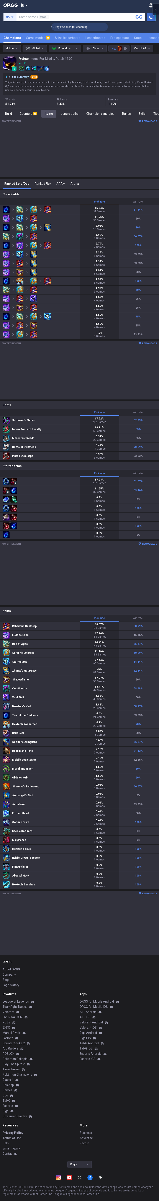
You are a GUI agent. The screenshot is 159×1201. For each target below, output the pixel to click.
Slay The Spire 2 (14, 1064)
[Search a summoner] (138, 17)
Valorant (8, 1012)
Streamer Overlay (15, 1116)
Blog (6, 979)
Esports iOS (87, 1059)
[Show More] (24, 5)
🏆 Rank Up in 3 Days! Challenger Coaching (79, 26)
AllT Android (88, 1012)
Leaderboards (95, 38)
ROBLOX (8, 1053)
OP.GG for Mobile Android (97, 1001)
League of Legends (16, 1001)
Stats (138, 38)
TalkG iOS (86, 1048)
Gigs (5, 1111)
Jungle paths (70, 113)
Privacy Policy (13, 1132)
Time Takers (11, 1069)
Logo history (11, 985)
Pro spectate (119, 38)
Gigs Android (88, 1033)
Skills (142, 113)
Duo (5, 1095)
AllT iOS (85, 1017)
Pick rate (99, 201)
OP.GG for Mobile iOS (94, 1006)
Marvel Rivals (12, 1033)
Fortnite (8, 1038)
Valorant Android (91, 1022)
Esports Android (91, 1053)
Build (8, 113)
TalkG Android (89, 1043)
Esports (8, 1106)
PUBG (6, 1022)
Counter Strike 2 (14, 1043)
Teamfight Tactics (15, 1006)
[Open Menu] (151, 5)
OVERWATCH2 (13, 1017)
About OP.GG (11, 969)
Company (9, 974)
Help (6, 1143)
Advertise (86, 1138)
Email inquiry (11, 1148)
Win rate (138, 201)
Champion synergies (100, 113)
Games (7, 1090)
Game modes (38, 38)
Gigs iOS (85, 1038)
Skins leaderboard (67, 38)
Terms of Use (12, 1138)
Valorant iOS (88, 1027)
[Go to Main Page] (10, 5)
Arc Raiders (10, 1048)
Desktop (8, 1085)
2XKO (6, 1027)
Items (49, 113)
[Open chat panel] (155, 78)
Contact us (10, 1153)
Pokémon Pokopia (15, 1059)
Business (86, 1132)
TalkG (6, 1100)
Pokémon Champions (17, 1074)
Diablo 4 (8, 1079)
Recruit (84, 1143)
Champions (12, 38)
